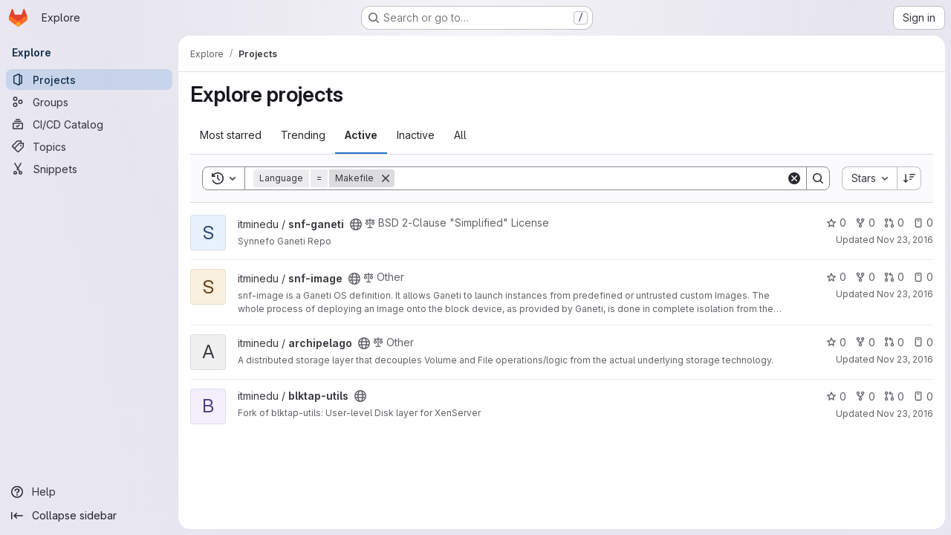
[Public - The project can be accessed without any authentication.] (356, 224)
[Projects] (89, 79)
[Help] (89, 492)
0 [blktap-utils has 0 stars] (836, 396)
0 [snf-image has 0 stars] (836, 276)
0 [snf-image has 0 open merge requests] (894, 276)
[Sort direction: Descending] (909, 178)
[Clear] (794, 178)
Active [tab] (361, 135)
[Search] (590, 178)
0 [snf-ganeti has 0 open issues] (923, 222)
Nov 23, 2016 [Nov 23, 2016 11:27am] (905, 413)
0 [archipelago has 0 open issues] (923, 342)
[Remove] (386, 178)
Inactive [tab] (416, 135)
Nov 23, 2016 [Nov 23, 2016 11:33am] (905, 239)
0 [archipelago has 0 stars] (836, 342)
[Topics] (89, 146)
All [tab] (460, 135)
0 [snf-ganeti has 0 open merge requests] (894, 222)
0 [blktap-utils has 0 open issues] (923, 396)
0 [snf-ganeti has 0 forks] (865, 222)
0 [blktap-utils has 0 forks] (865, 396)
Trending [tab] (303, 135)
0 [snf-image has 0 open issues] (923, 276)
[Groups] (89, 101)
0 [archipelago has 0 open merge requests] (894, 342)
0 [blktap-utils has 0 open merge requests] (894, 396)
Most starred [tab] (231, 135)
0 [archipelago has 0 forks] (865, 342)
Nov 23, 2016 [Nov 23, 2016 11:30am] (905, 293)
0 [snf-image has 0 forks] (865, 276)
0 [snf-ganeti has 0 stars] (836, 222)
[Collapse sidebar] (89, 515)
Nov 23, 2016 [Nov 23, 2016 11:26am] (905, 359)
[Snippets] (89, 168)
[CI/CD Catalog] (89, 124)
